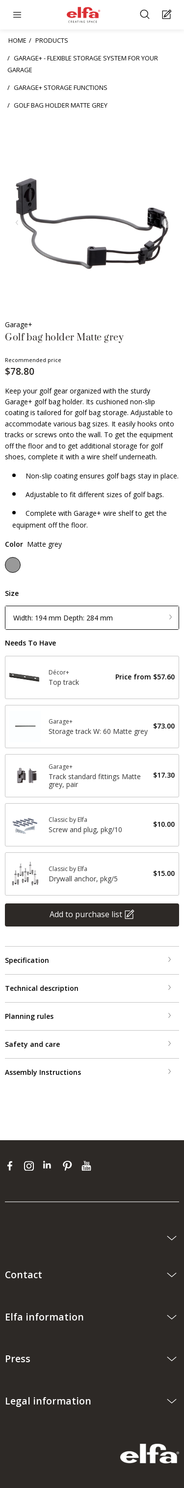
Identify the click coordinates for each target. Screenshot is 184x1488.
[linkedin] (50, 1165)
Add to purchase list (86, 913)
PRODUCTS (51, 40)
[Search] (146, 15)
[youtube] (87, 1165)
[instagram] (31, 1165)
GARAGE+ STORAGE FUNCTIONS (60, 87)
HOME (17, 40)
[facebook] (12, 1165)
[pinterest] (69, 1165)
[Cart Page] (168, 15)
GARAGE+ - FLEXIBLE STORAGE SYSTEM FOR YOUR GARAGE (82, 64)
